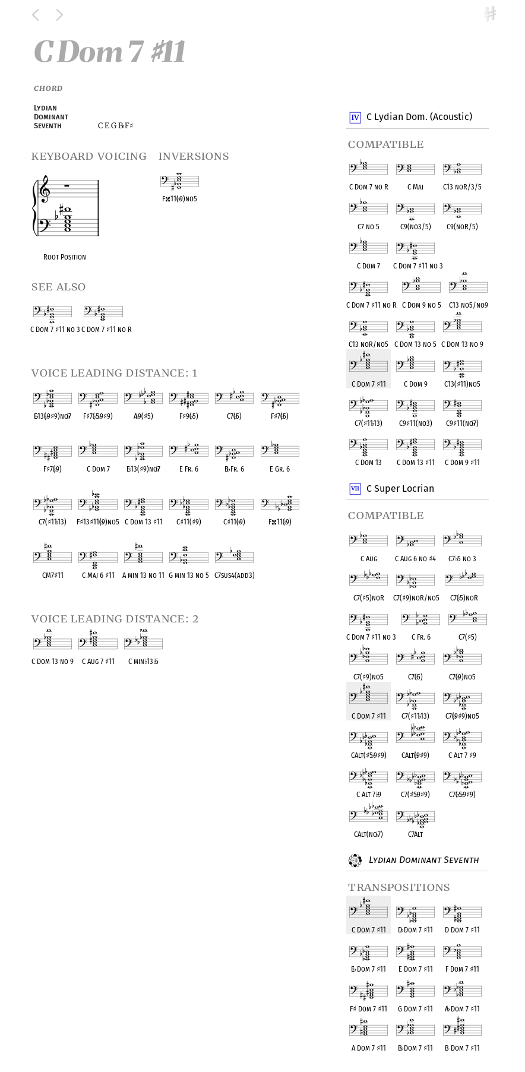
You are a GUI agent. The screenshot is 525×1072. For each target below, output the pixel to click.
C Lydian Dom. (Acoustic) (418, 117)
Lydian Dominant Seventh (422, 860)
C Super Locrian (399, 489)
